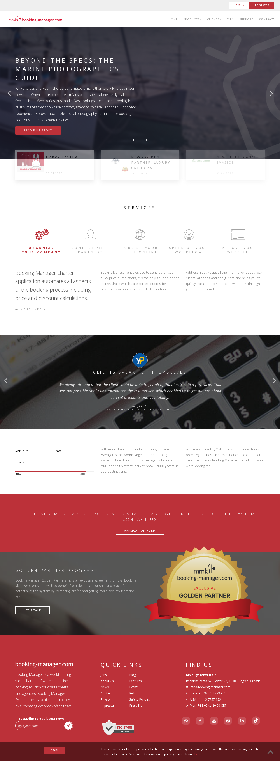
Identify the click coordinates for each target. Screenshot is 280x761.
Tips (230, 19)
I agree (55, 750)
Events (134, 687)
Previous (9, 93)
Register (262, 5)
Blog (132, 675)
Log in (239, 5)
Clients (214, 19)
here (197, 754)
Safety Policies (139, 699)
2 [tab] (140, 140)
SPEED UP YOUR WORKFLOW (189, 241)
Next (271, 93)
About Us (107, 681)
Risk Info (135, 693)
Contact (266, 19)
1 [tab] (133, 140)
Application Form (140, 530)
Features (135, 681)
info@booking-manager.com (210, 687)
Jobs (104, 675)
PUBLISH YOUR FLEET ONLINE (140, 241)
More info (33, 309)
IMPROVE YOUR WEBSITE (238, 241)
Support (246, 19)
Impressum (109, 705)
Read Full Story (38, 130)
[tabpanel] (140, 93)
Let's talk (32, 610)
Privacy (106, 699)
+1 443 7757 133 (209, 699)
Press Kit (135, 705)
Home (173, 19)
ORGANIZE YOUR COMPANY (41, 241)
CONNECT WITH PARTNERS (91, 241)
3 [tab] (146, 140)
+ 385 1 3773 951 (213, 693)
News (105, 687)
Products (192, 19)
